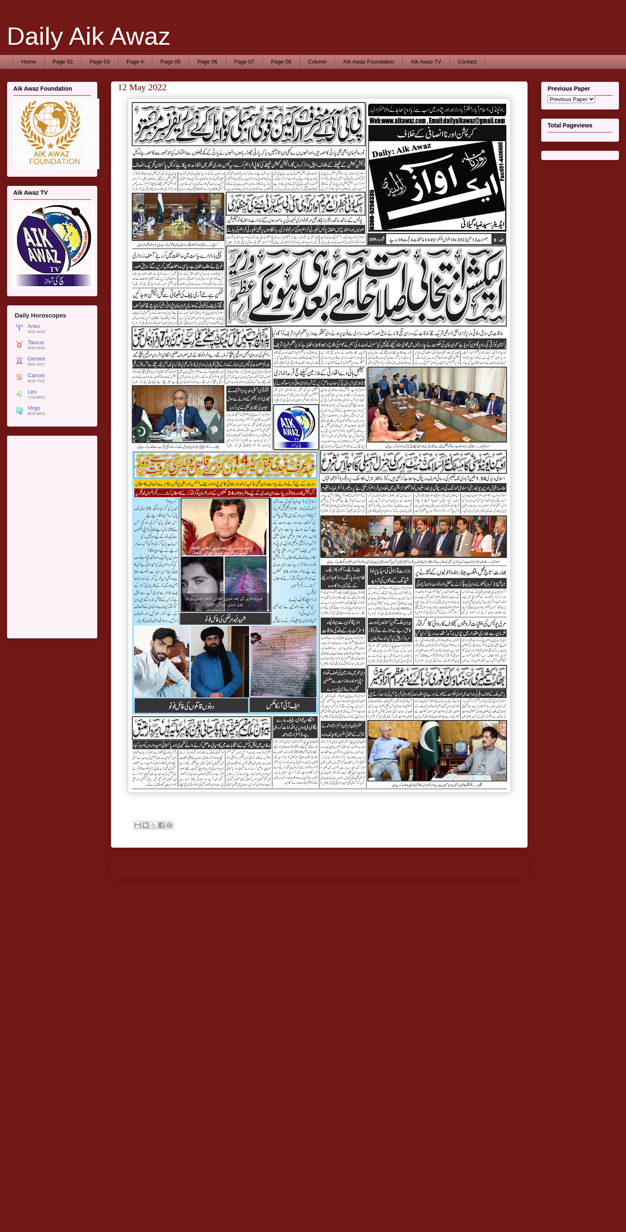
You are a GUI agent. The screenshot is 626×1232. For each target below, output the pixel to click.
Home (29, 61)
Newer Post (134, 867)
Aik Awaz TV (426, 61)
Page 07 (244, 61)
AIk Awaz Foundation (368, 61)
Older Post (505, 867)
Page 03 (100, 61)
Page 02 (63, 61)
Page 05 (170, 61)
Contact (467, 61)
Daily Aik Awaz (89, 36)
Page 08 (281, 61)
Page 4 (135, 61)
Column (317, 61)
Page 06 (207, 61)
